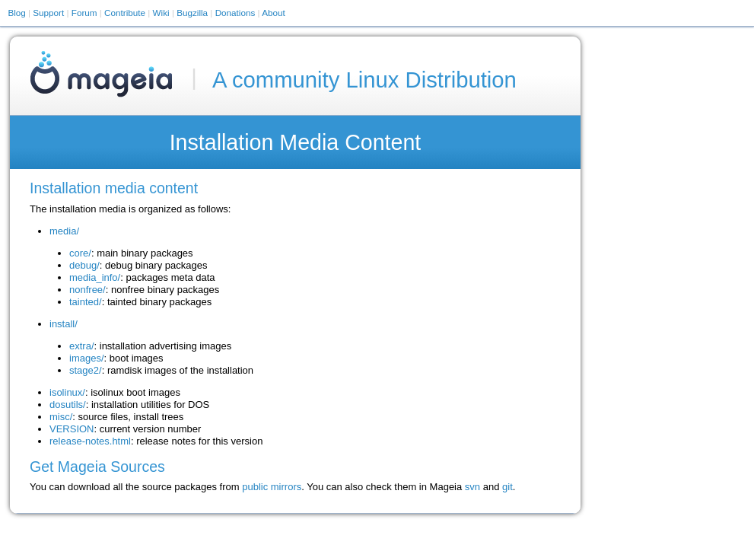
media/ (64, 231)
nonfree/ (87, 289)
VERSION (71, 429)
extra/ (81, 346)
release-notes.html (90, 441)
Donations (235, 13)
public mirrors (271, 486)
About (273, 13)
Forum (84, 13)
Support (48, 13)
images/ (86, 358)
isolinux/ (67, 392)
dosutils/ (67, 404)
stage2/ (85, 370)
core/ (80, 253)
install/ (63, 324)
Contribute (124, 13)
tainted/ (85, 301)
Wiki (161, 13)
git (507, 486)
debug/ (84, 265)
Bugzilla (192, 13)
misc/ (60, 416)
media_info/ (94, 277)
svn (472, 486)
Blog (16, 13)
